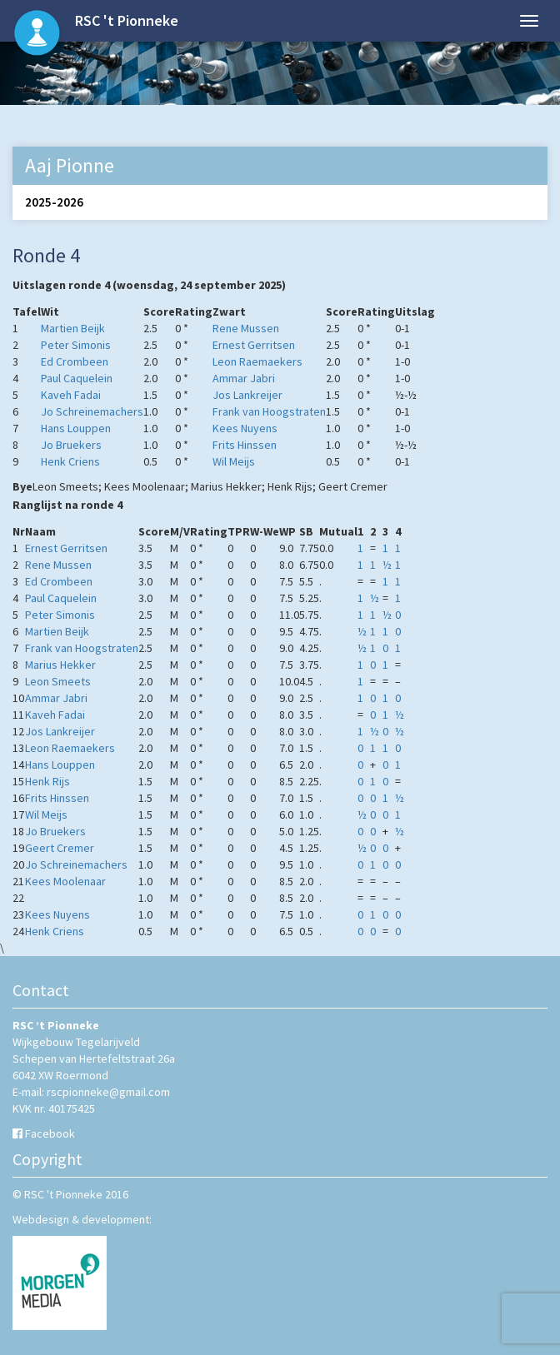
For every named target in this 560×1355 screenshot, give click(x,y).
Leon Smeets (58, 681)
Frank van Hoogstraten (269, 411)
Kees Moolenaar (65, 881)
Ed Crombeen (74, 361)
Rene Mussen (245, 328)
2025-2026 (54, 202)
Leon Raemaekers (257, 361)
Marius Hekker (60, 664)
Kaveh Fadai (71, 394)
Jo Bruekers (71, 444)
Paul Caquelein (76, 378)
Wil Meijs (233, 461)
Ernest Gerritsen (253, 344)
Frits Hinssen (244, 444)
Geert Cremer (59, 847)
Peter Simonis (76, 344)
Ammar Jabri (243, 378)
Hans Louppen (76, 428)
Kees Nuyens (245, 428)
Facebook (50, 1133)
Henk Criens (70, 461)
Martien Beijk (73, 328)
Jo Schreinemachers (92, 411)
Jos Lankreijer (247, 394)
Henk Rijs (47, 781)
